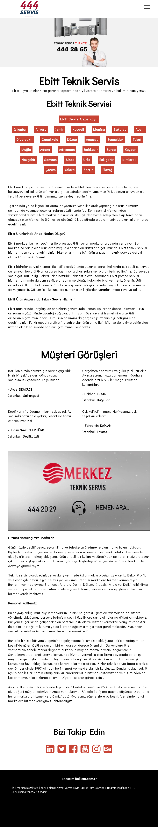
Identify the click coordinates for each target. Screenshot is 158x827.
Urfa (86, 159)
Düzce (72, 139)
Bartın (88, 169)
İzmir (59, 129)
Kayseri (131, 149)
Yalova (70, 169)
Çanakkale (50, 139)
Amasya (92, 139)
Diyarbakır (24, 139)
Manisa (99, 129)
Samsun (50, 159)
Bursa (111, 149)
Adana (45, 149)
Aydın (140, 129)
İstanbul (20, 129)
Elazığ (107, 169)
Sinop (70, 159)
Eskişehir (106, 159)
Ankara (41, 129)
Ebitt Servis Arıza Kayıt (79, 119)
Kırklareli (129, 159)
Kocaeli (78, 129)
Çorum (51, 169)
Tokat (137, 139)
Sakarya (120, 129)
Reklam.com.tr (86, 778)
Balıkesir (91, 149)
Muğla (26, 149)
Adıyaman (67, 149)
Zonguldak (115, 139)
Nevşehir (28, 159)
